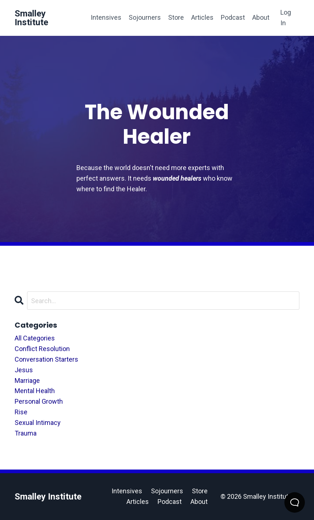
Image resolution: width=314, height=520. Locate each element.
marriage (27, 380)
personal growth (39, 401)
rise (21, 412)
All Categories (35, 338)
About (260, 17)
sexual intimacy (38, 422)
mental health (35, 391)
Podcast (233, 17)
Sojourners (145, 17)
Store (176, 17)
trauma (26, 433)
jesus (24, 370)
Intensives (106, 17)
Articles (202, 17)
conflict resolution (42, 349)
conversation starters (46, 359)
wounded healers (177, 178)
